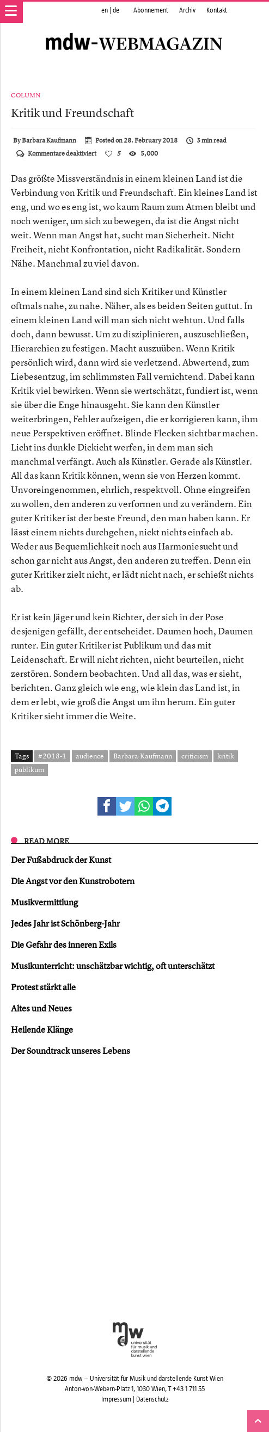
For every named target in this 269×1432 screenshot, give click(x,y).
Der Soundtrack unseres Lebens (70, 1051)
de (116, 10)
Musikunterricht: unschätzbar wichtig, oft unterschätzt (113, 966)
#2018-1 (52, 756)
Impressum (116, 1399)
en (104, 10)
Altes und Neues (41, 1008)
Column (25, 95)
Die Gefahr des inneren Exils (64, 944)
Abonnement (150, 10)
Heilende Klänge (42, 1029)
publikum (29, 769)
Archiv (187, 10)
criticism (194, 756)
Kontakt (216, 10)
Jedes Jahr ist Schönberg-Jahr (65, 923)
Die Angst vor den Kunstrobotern (72, 881)
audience (90, 756)
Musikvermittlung (44, 902)
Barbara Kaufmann (49, 140)
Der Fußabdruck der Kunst (61, 860)
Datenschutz (152, 1399)
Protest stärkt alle (43, 987)
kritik (225, 756)
